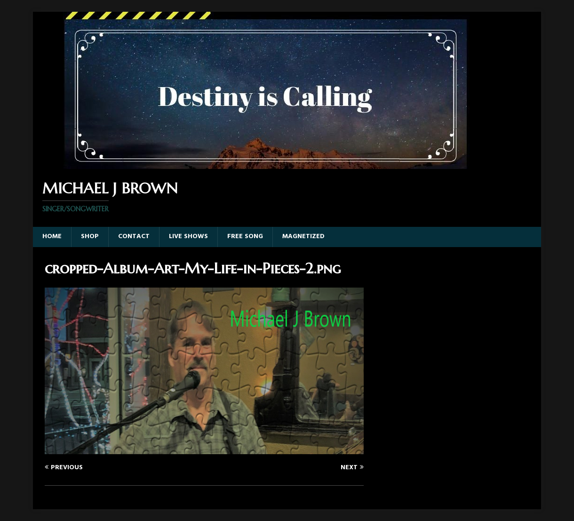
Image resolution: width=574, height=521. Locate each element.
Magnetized (303, 236)
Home (52, 236)
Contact (134, 236)
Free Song (245, 236)
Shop (90, 236)
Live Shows (188, 236)
